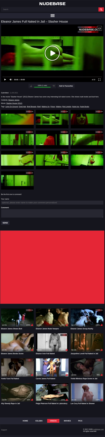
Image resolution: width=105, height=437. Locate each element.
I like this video (31, 86)
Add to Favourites (66, 86)
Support (4, 430)
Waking (59, 107)
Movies (67, 421)
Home (25, 421)
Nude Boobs (84, 107)
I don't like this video (53, 86)
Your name (5, 199)
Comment (5, 208)
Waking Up (45, 107)
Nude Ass (75, 107)
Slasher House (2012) (14, 103)
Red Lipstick (66, 107)
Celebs (39, 421)
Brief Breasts (31, 107)
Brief (39, 107)
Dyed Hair (22, 107)
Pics (80, 421)
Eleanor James (13, 100)
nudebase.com (98, 429)
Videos (53, 421)
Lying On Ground (11, 107)
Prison (52, 107)
